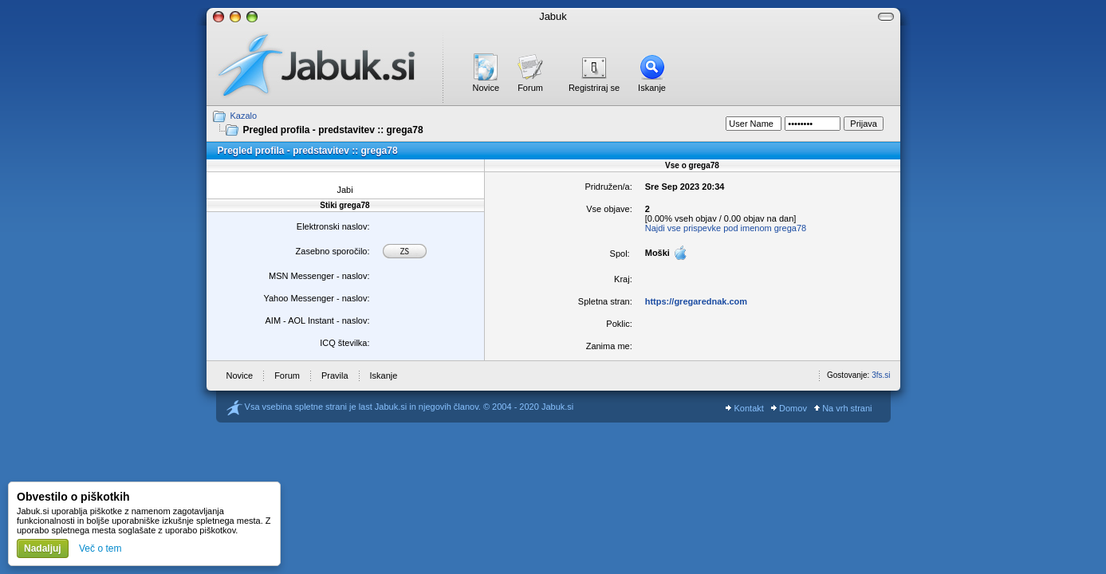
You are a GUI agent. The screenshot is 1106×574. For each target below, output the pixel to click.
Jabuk (553, 16)
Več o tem (100, 548)
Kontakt (744, 408)
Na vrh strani (843, 408)
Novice (486, 87)
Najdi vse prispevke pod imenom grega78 (725, 228)
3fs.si (881, 375)
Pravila (334, 375)
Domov (789, 408)
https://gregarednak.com (696, 301)
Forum (530, 87)
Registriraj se (594, 87)
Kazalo (244, 115)
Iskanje (652, 87)
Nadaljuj (42, 548)
